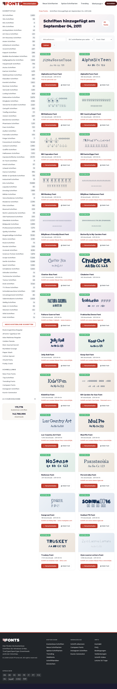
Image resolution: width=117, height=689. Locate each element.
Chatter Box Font (49, 274)
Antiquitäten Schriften (12, 30)
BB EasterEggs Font (89, 154)
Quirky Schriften (9, 232)
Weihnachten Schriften (12, 75)
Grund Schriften (9, 49)
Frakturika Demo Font (90, 314)
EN (5, 675)
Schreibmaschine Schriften (14, 291)
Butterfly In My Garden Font (93, 234)
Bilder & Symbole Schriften (14, 176)
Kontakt (98, 644)
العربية (11, 679)
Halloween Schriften (11, 153)
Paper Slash (7, 352)
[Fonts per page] (80, 39)
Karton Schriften (9, 71)
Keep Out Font (87, 355)
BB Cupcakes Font (49, 154)
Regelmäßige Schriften (12, 235)
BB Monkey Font (48, 194)
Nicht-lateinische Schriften (14, 213)
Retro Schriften (9, 239)
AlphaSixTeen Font (89, 74)
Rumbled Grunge (10, 349)
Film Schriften (8, 205)
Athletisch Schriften (11, 45)
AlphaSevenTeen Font (51, 74)
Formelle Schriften (10, 135)
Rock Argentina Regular (12, 330)
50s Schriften (8, 19)
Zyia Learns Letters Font (91, 555)
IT (28, 675)
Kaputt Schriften (10, 53)
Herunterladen (49, 85)
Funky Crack (8, 364)
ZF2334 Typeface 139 (11, 334)
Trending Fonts (9, 381)
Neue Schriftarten (50, 4)
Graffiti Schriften (10, 150)
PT (33, 675)
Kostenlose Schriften (55, 644)
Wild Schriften (8, 314)
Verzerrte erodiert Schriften (14, 105)
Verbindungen (100, 654)
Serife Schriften (9, 261)
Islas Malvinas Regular (12, 337)
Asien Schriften (9, 41)
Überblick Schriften (11, 220)
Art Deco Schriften (10, 34)
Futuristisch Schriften (11, 142)
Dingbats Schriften (10, 101)
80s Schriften (8, 26)
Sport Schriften (9, 265)
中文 (38, 675)
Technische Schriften (11, 276)
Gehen (46, 45)
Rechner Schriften (10, 86)
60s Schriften (8, 23)
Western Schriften (10, 310)
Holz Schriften (8, 317)
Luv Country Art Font (51, 435)
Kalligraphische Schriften (13, 60)
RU (5, 679)
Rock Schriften (9, 243)
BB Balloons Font (49, 114)
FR (24, 675)
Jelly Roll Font (47, 355)
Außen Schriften (9, 131)
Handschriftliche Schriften (14, 157)
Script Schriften (9, 258)
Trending (85, 4)
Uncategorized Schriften (13, 295)
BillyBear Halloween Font (92, 194)
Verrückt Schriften (10, 90)
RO (19, 675)
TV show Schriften (10, 287)
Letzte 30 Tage (101, 661)
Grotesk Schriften (10, 250)
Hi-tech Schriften (10, 161)
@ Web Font (65, 85)
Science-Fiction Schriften (13, 254)
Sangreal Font (47, 515)
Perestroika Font (88, 475)
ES (14, 675)
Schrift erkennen (77, 644)
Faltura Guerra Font (50, 314)
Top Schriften (8, 378)
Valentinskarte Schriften (13, 299)
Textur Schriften (9, 280)
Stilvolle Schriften (10, 273)
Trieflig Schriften (9, 112)
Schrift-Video (100, 657)
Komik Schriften (9, 82)
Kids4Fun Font (47, 395)
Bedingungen (100, 651)
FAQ (96, 647)
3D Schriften (8, 15)
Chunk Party (8, 360)
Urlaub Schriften (9, 168)
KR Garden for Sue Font (91, 395)
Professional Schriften (12, 228)
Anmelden (111, 3)
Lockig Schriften (9, 94)
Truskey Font (47, 555)
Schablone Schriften (11, 269)
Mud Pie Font (86, 435)
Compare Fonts (9, 385)
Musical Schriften (10, 209)
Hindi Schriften (9, 164)
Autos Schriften (9, 67)
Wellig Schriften (9, 302)
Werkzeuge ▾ (97, 4)
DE (10, 675)
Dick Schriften (8, 284)
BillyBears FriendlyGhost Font (55, 234)
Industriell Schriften (11, 179)
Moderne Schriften (10, 202)
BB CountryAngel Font (90, 114)
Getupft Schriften (10, 108)
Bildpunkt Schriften (11, 224)
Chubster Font (87, 274)
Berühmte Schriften (11, 120)
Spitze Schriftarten (69, 4)
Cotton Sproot (8, 356)
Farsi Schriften (9, 127)
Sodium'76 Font (87, 515)
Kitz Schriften (8, 183)
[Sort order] (103, 39)
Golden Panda (8, 341)
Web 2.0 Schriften (10, 306)
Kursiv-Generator (10, 393)
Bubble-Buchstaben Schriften (15, 56)
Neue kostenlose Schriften (19, 324)
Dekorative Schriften (11, 97)
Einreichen (50, 664)
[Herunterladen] (29, 3)
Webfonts (50, 657)
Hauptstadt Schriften (11, 64)
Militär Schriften (9, 194)
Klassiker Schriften (10, 79)
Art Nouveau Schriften (12, 38)
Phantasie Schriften (11, 123)
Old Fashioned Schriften (13, 217)
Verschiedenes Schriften (13, 198)
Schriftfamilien (52, 661)
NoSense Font (47, 475)
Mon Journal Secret (11, 345)
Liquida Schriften (10, 187)
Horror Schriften (9, 172)
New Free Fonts (9, 374)
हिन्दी (24, 679)
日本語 (18, 679)
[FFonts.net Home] (12, 3)
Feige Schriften (9, 138)
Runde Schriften (9, 246)
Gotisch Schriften (10, 146)
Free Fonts (43, 11)
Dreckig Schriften (10, 191)
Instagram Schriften (11, 389)
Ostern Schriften (9, 116)
